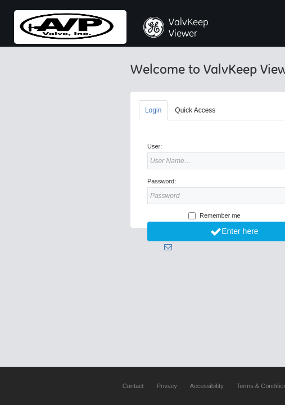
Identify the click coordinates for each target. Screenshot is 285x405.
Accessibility (207, 385)
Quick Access (195, 110)
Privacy (167, 385)
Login (153, 110)
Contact (133, 385)
